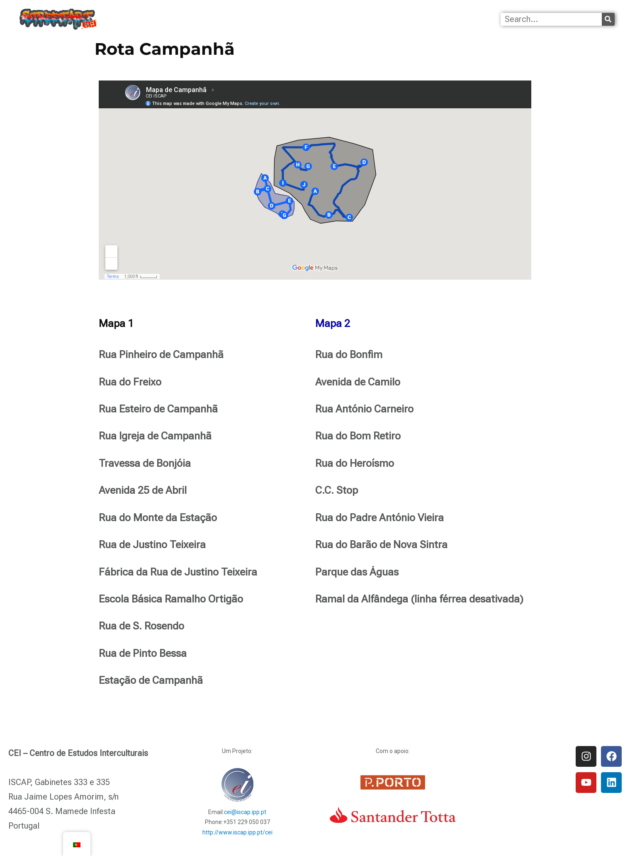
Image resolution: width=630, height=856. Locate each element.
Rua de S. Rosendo (141, 626)
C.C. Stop (336, 490)
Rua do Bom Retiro (358, 436)
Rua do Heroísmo (354, 463)
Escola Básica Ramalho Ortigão (171, 599)
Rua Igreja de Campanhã (155, 436)
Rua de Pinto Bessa (143, 653)
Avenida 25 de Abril (143, 490)
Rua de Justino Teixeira (152, 545)
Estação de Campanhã (151, 680)
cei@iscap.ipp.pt (245, 812)
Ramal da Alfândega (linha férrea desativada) (419, 599)
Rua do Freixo (130, 382)
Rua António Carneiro (364, 409)
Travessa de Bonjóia (145, 463)
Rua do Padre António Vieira (379, 518)
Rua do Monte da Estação (158, 518)
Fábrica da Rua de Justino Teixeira (178, 572)
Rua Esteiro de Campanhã (158, 409)
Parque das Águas (357, 572)
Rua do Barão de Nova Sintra (381, 545)
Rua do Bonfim (348, 355)
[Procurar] (608, 19)
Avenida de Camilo (357, 382)
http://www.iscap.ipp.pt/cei (237, 832)
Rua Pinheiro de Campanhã (161, 355)
